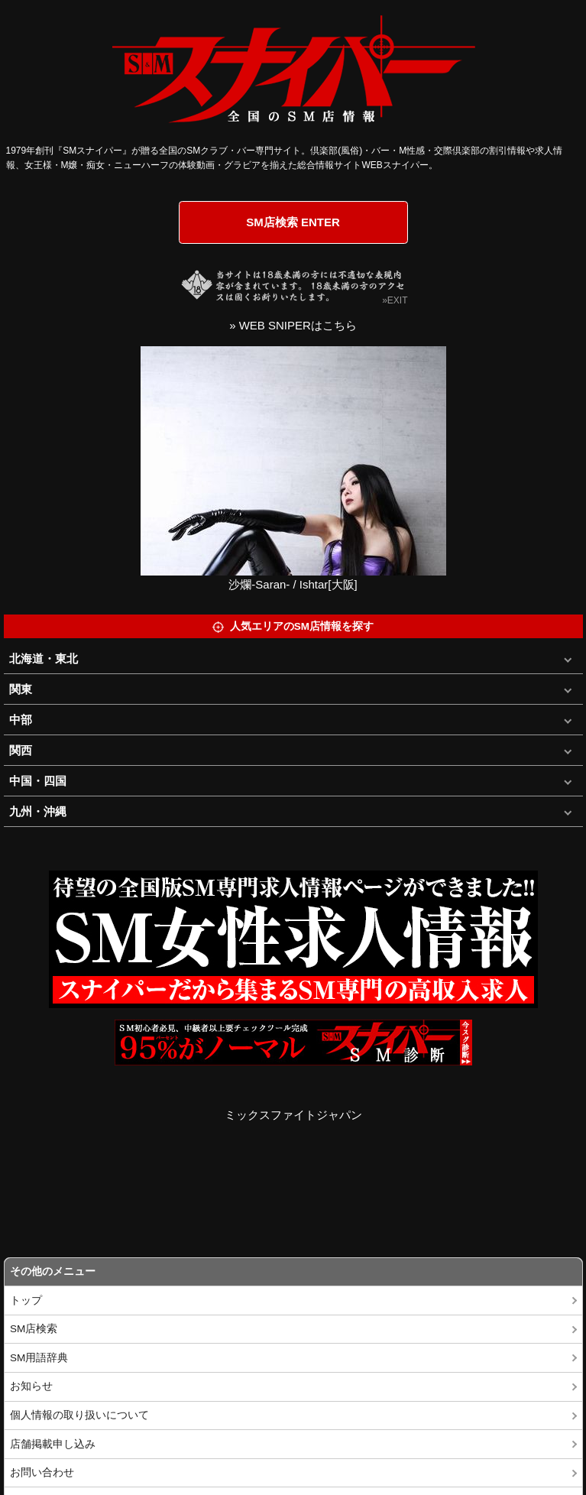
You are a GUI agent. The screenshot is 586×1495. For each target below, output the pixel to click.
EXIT (397, 300)
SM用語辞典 (39, 1358)
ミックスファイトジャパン (293, 1114)
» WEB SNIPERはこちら (293, 325)
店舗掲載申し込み (53, 1444)
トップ (26, 1300)
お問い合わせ (42, 1472)
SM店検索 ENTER (293, 222)
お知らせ (31, 1386)
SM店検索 (33, 1328)
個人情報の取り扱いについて (79, 1415)
